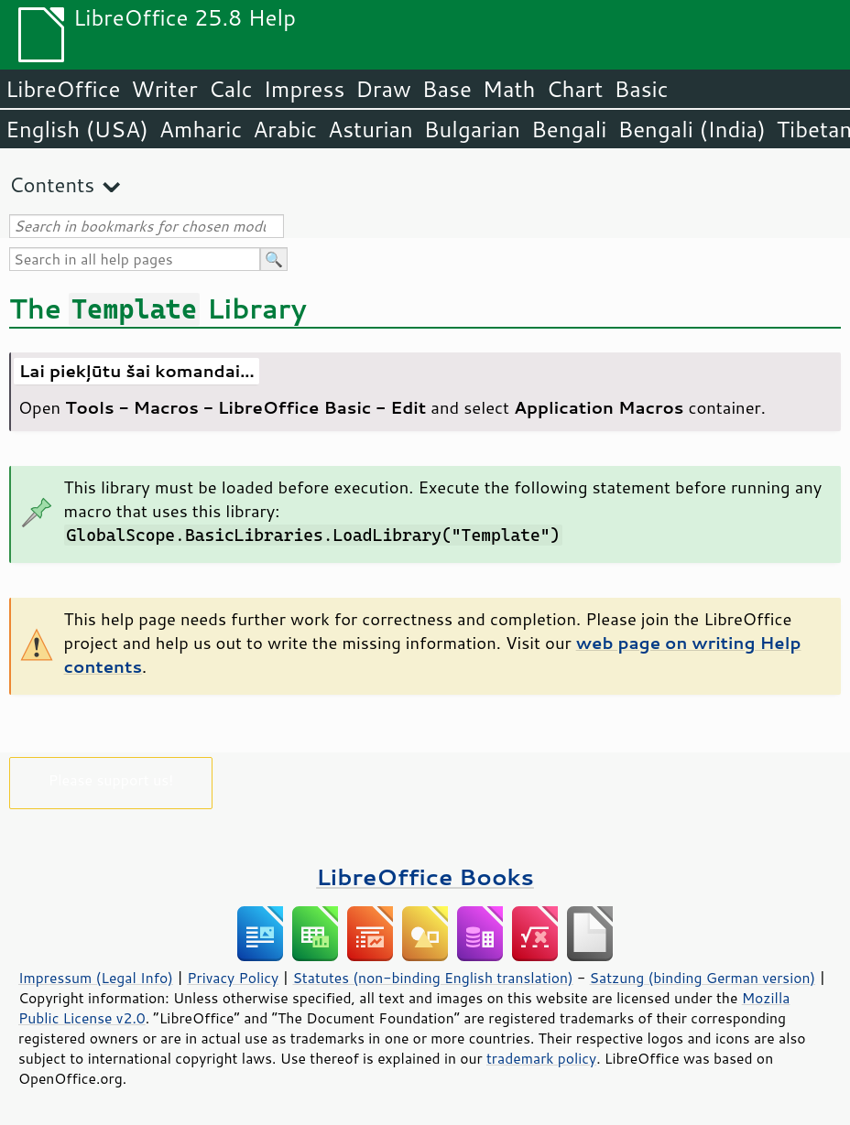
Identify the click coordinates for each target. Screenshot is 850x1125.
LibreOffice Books (425, 876)
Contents (51, 184)
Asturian (370, 129)
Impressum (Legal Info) (95, 978)
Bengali (568, 129)
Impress (304, 88)
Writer (164, 88)
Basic (641, 88)
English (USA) (76, 129)
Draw (382, 88)
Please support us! (111, 779)
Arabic (285, 129)
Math (509, 88)
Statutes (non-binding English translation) (432, 978)
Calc (231, 88)
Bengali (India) (692, 129)
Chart (574, 88)
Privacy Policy (232, 978)
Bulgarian (472, 129)
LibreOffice (62, 88)
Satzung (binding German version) (703, 978)
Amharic (200, 129)
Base (447, 88)
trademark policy (541, 1058)
